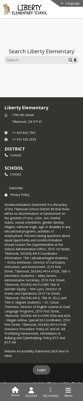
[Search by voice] (75, 60)
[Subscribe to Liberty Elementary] (14, 187)
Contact (13, 155)
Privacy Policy (17, 195)
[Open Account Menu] (31, 392)
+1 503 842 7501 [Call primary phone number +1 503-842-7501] (24, 133)
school (14, 168)
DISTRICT (15, 149)
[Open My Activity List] (50, 392)
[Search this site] (37, 60)
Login (41, 370)
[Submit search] (71, 60)
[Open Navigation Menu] (68, 392)
